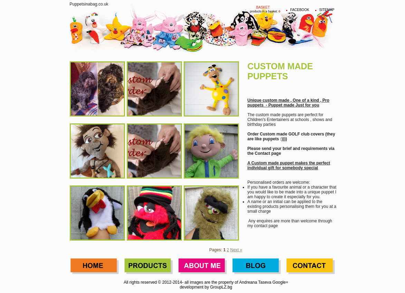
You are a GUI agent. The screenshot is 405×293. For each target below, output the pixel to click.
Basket (263, 7)
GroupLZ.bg (221, 287)
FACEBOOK (299, 10)
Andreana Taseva (255, 282)
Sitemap (327, 10)
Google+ (280, 282)
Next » (236, 249)
